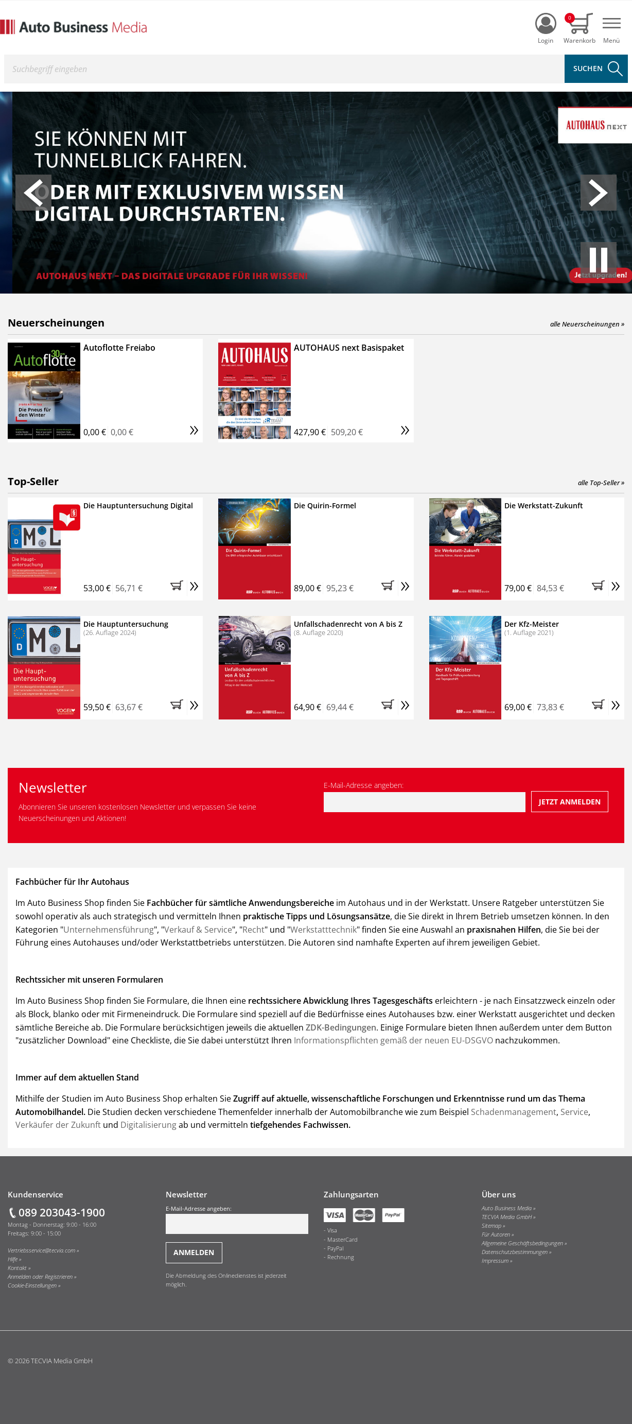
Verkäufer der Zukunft (58, 1124)
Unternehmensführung (108, 929)
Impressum (495, 1260)
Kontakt (17, 1268)
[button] (33, 193)
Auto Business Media (507, 1208)
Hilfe (12, 1259)
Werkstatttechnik (323, 929)
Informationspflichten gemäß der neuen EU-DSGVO (393, 1040)
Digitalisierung (149, 1124)
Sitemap (491, 1225)
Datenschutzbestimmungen (515, 1252)
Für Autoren (496, 1234)
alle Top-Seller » (601, 482)
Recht (253, 929)
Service (574, 1112)
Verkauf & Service (198, 929)
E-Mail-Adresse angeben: (424, 796)
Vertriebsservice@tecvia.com (41, 1250)
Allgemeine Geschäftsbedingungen (522, 1243)
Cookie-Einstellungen (32, 1285)
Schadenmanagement (513, 1112)
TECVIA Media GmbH (507, 1217)
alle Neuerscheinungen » (587, 324)
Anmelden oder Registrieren (40, 1276)
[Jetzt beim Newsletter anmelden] (570, 801)
